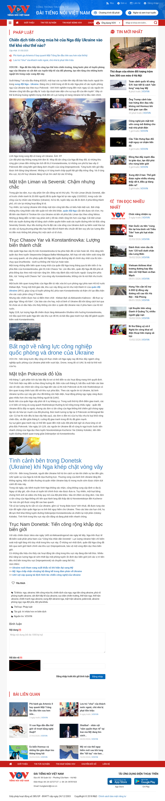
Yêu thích (20, 583)
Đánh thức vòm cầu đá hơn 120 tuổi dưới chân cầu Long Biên (141, 250)
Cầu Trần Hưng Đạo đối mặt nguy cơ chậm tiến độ (141, 142)
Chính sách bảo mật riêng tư (112, 796)
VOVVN (44, 718)
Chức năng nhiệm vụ (140, 214)
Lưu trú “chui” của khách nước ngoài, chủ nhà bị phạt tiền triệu (43, 60)
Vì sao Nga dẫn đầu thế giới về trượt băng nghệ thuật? (41, 728)
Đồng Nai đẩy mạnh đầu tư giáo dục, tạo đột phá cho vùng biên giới (142, 160)
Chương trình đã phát (107, 13)
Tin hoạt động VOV (72, 22)
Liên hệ (135, 3)
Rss (110, 3)
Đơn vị (122, 3)
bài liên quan (26, 694)
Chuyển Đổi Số (88, 764)
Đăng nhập (150, 3)
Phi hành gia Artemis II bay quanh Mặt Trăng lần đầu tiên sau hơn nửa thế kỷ (50, 55)
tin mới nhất (130, 31)
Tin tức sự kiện (48, 22)
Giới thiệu (29, 22)
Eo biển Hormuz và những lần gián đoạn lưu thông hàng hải (41, 750)
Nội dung (15, 630)
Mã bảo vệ (15, 657)
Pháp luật (23, 32)
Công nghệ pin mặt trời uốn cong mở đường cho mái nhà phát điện (142, 124)
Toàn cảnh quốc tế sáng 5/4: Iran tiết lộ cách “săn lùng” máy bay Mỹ (142, 85)
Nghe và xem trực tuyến (142, 13)
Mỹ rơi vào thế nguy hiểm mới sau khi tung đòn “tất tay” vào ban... (91, 750)
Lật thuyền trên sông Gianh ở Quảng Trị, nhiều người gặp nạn (142, 311)
